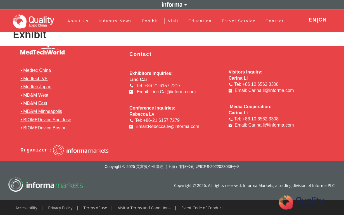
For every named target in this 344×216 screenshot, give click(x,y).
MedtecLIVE (35, 78)
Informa (172, 5)
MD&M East (35, 103)
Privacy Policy (60, 207)
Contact (275, 21)
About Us (79, 21)
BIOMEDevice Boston (45, 127)
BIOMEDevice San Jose (47, 119)
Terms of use (95, 207)
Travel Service (240, 21)
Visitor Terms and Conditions (144, 207)
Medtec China (37, 70)
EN (313, 20)
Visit (174, 21)
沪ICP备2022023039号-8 (217, 166)
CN (323, 20)
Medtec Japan (37, 86)
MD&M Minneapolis (42, 111)
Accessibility (26, 207)
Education (202, 21)
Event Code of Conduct (202, 207)
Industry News (117, 21)
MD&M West (35, 95)
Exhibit (151, 21)
